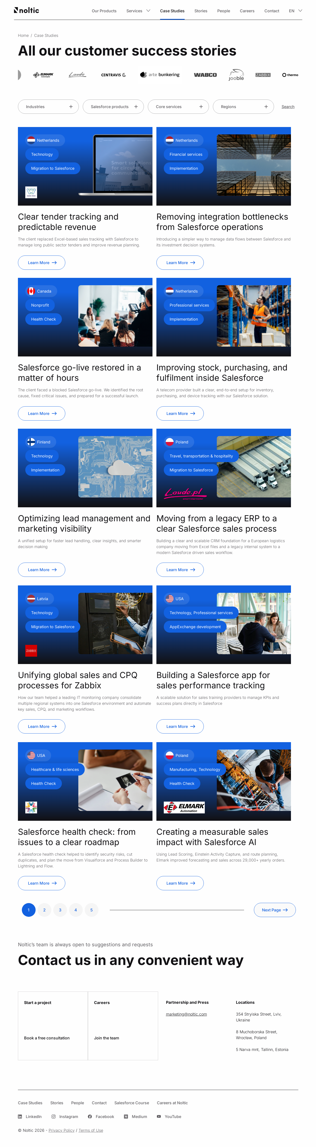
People (223, 10)
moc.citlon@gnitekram (186, 1014)
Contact (271, 10)
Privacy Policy (62, 1130)
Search (288, 106)
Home (23, 35)
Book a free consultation (47, 1037)
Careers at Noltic (172, 1102)
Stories (200, 10)
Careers (247, 10)
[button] (138, 11)
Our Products (104, 10)
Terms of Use (91, 1130)
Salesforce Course (131, 1102)
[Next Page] (275, 910)
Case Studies (172, 10)
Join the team (106, 1037)
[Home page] (26, 10)
